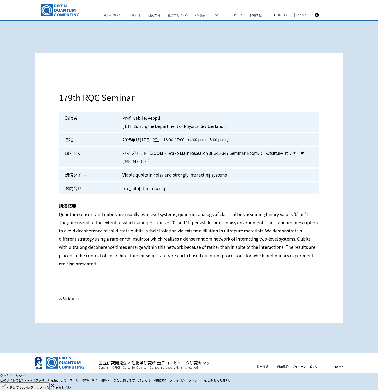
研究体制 (154, 15)
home (339, 367)
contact (302, 15)
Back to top (71, 298)
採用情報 (256, 15)
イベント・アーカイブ (227, 15)
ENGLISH (283, 15)
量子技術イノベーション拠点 (186, 15)
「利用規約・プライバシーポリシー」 (177, 380)
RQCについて (112, 15)
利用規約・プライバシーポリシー (299, 367)
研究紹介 (134, 15)
